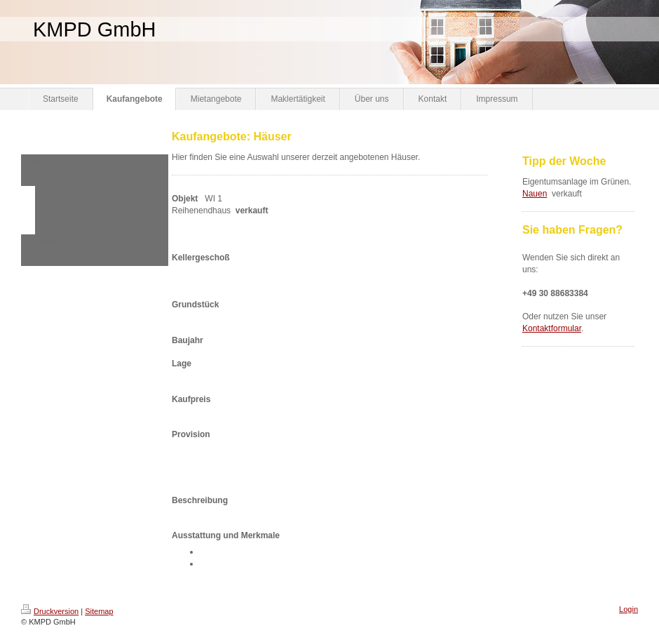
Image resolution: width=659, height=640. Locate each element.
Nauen (534, 194)
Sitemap (99, 611)
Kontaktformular (551, 328)
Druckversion (50, 611)
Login (628, 609)
